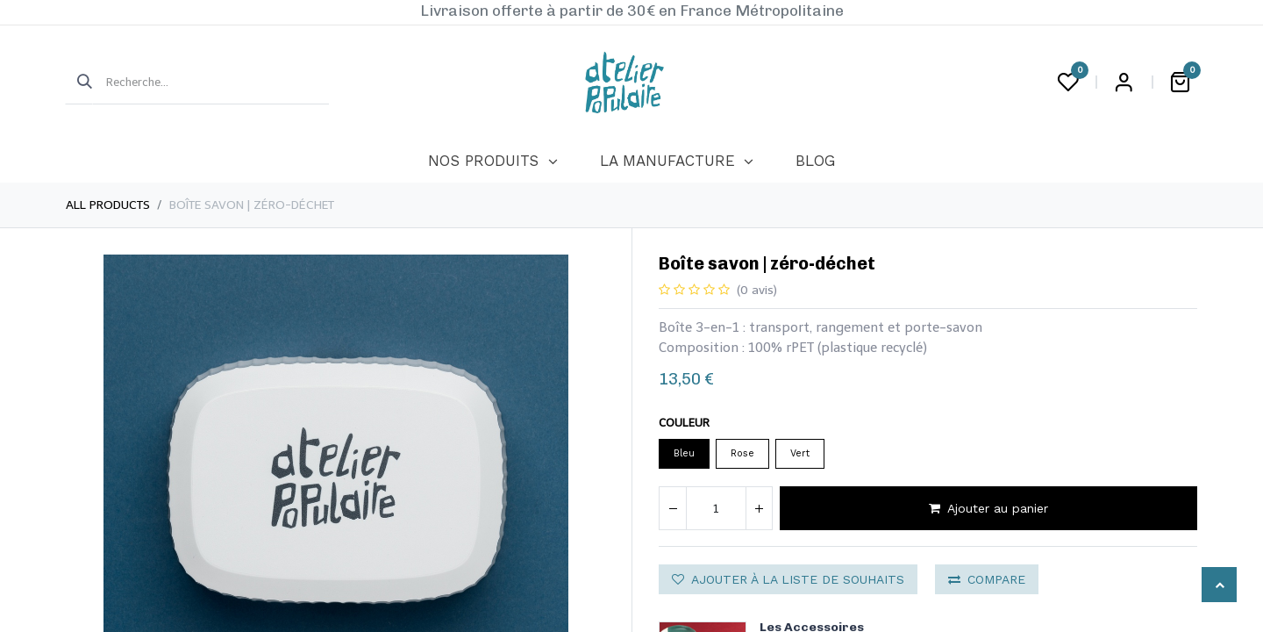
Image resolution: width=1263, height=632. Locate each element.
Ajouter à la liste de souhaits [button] (788, 579)
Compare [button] (986, 579)
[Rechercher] (79, 82)
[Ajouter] (759, 508)
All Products (108, 205)
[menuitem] (492, 161)
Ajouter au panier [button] (988, 508)
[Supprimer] (673, 508)
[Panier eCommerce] (1179, 82)
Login (1123, 82)
